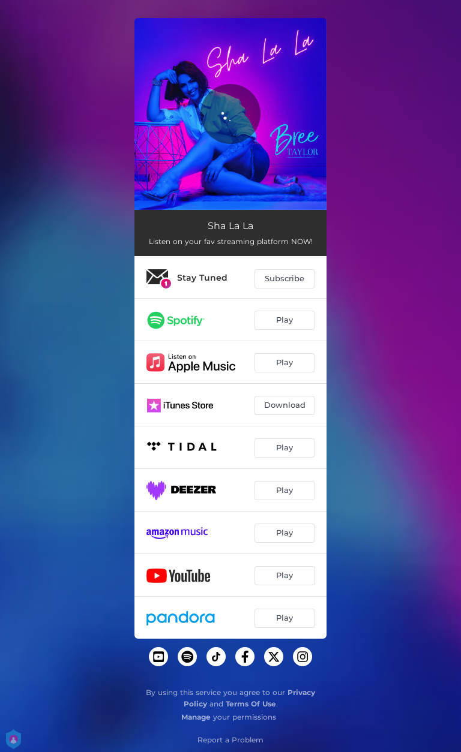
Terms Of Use (251, 703)
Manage (196, 716)
